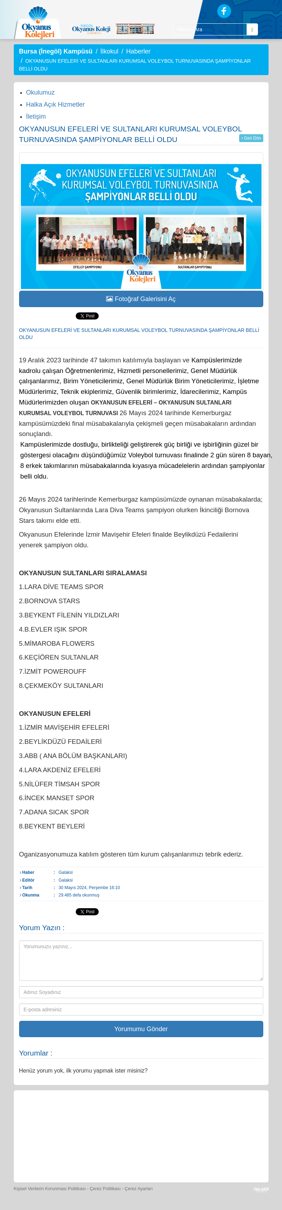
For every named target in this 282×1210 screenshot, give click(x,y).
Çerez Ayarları (139, 1188)
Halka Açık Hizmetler (55, 104)
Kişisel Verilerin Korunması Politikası (50, 1188)
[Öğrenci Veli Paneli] (76, 1114)
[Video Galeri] (239, 1114)
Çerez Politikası (105, 1188)
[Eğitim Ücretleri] (93, 1156)
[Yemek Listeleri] (142, 1114)
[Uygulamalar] (189, 1156)
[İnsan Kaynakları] (125, 1156)
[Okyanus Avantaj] (156, 1156)
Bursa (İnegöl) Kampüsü (56, 51)
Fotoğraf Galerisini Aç (140, 298)
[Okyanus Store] (109, 1114)
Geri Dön (251, 138)
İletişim (36, 116)
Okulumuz (40, 92)
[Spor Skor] (174, 1114)
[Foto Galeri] (207, 1114)
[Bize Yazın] (44, 1114)
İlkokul (109, 51)
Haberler (138, 51)
